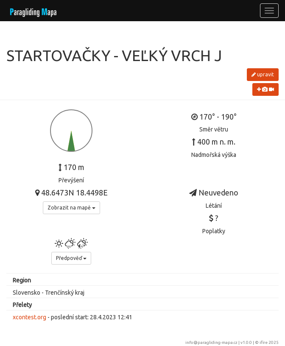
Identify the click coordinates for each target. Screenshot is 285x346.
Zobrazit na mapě (71, 207)
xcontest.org (29, 317)
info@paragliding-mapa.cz (211, 342)
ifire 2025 (269, 342)
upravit (262, 74)
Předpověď (71, 258)
